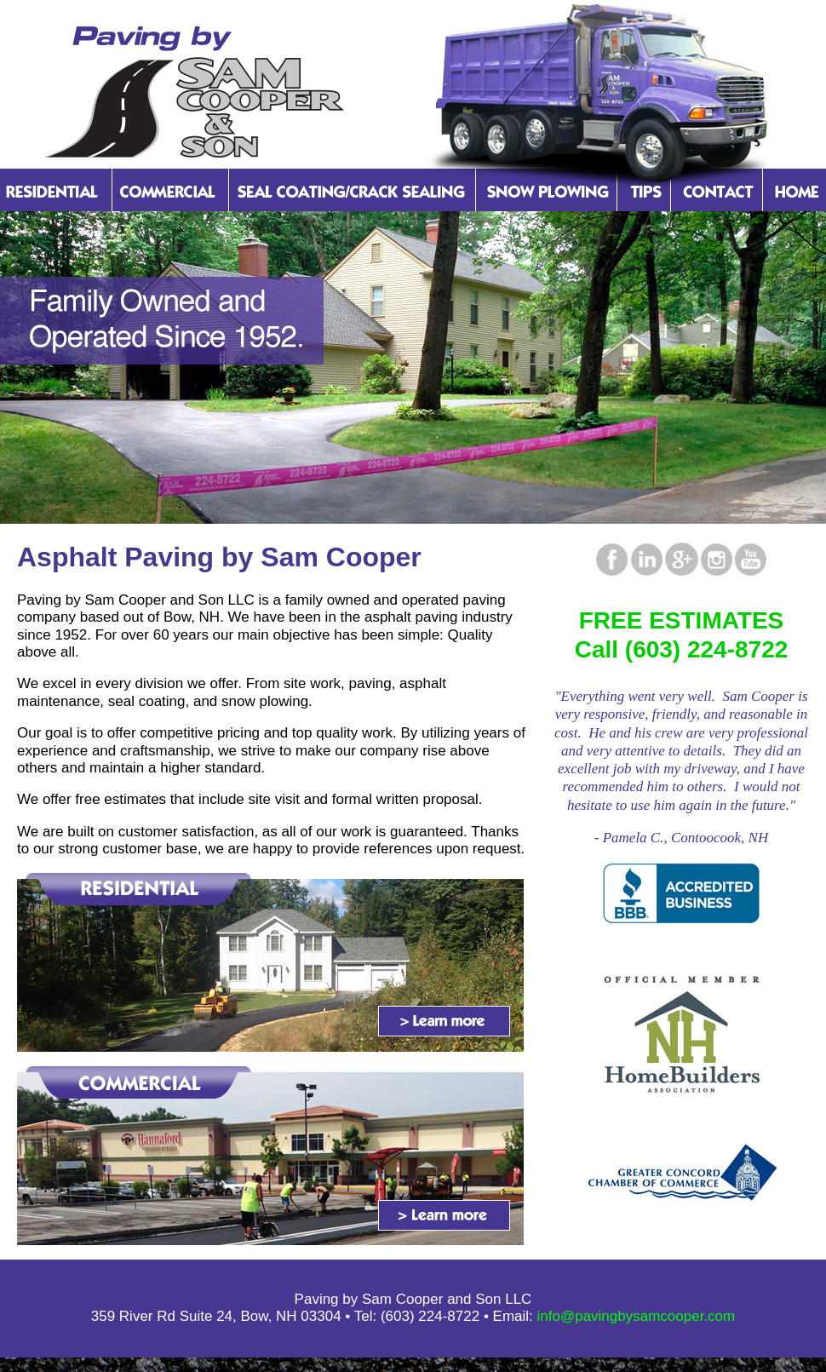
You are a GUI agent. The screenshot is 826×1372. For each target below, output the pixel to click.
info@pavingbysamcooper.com (636, 1316)
